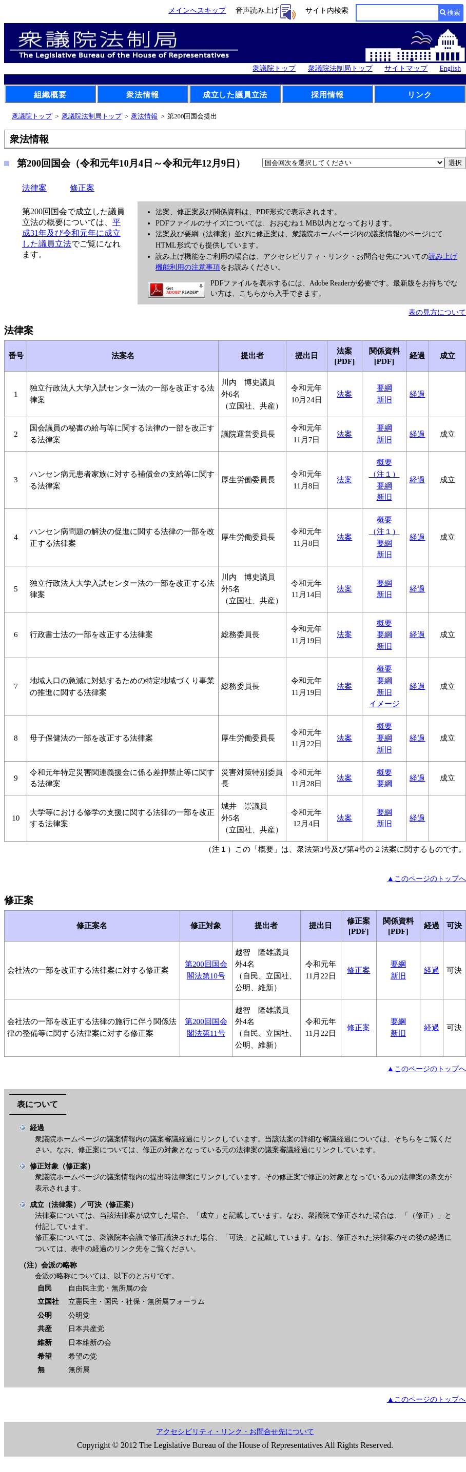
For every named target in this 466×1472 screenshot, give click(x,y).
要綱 (384, 387)
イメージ (384, 703)
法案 (344, 394)
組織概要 (50, 94)
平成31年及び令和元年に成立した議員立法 (71, 233)
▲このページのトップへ (426, 878)
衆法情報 (142, 94)
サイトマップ (406, 68)
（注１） (384, 473)
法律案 (34, 187)
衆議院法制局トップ (340, 68)
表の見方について (437, 312)
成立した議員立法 (235, 94)
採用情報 (327, 94)
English (450, 68)
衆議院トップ (274, 68)
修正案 (82, 187)
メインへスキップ (197, 10)
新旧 (384, 399)
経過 (417, 394)
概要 (384, 462)
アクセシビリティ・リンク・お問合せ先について (235, 1432)
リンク (419, 94)
